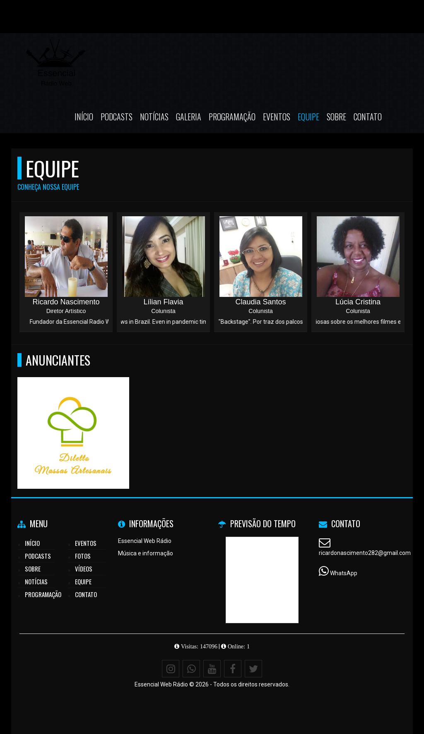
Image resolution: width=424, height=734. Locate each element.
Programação (232, 116)
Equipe (308, 116)
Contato (368, 116)
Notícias (154, 116)
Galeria (188, 116)
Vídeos (83, 568)
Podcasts (116, 116)
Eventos (276, 116)
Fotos (83, 555)
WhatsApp (343, 573)
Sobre (336, 116)
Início (84, 116)
